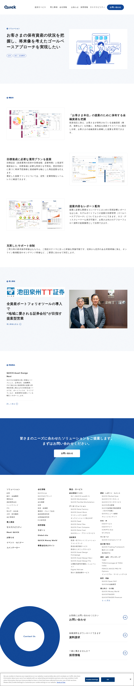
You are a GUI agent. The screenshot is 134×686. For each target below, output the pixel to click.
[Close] (130, 679)
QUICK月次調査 (108, 505)
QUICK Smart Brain (79, 512)
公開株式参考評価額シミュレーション (83, 565)
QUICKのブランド (45, 496)
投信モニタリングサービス (81, 549)
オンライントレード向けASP (82, 518)
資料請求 (85, 635)
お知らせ (74, 7)
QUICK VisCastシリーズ (111, 540)
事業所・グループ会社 (46, 511)
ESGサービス (107, 524)
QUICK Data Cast (78, 530)
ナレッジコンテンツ (109, 517)
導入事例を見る (12, 324)
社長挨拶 (41, 499)
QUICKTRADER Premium (112, 597)
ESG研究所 (42, 520)
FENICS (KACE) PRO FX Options (111, 570)
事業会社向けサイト (46, 545)
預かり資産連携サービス (80, 573)
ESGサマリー (107, 527)
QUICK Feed (76, 521)
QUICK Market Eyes (110, 496)
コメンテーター (13, 547)
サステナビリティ (97, 7)
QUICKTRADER (108, 594)
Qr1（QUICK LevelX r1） (81, 496)
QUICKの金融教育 (109, 584)
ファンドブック (77, 543)
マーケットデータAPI (79, 515)
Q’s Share (106, 533)
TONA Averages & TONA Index (112, 564)
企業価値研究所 (44, 517)
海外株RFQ (106, 553)
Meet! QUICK (13, 532)
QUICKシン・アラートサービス (83, 533)
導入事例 (53, 7)
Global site (43, 535)
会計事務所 (11, 517)
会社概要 (41, 502)
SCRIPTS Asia (107, 530)
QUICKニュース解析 (110, 514)
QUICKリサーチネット (110, 499)
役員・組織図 (43, 508)
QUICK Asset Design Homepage (79, 553)
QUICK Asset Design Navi (81, 558)
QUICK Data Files (78, 524)
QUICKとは (42, 493)
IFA (8, 508)
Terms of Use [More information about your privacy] (61, 682)
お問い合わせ (115, 7)
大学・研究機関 (12, 514)
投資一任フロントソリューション (83, 540)
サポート (41, 530)
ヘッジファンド (12, 505)
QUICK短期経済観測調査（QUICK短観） (111, 509)
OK (108, 679)
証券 (8, 493)
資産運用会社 (12, 502)
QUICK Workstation (79, 499)
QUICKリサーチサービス (111, 502)
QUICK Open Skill (109, 581)
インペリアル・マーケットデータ (114, 574)
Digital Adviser (77, 569)
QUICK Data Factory (79, 509)
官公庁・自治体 (12, 511)
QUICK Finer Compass (80, 527)
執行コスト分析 (108, 550)
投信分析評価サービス (79, 546)
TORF (104, 560)
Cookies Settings (92, 679)
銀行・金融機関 (12, 496)
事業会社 (10, 499)
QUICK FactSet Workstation (82, 502)
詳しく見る (11, 404)
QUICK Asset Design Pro (81, 561)
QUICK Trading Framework (113, 547)
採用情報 (84, 7)
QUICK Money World (47, 540)
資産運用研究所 (44, 514)
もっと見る (106, 600)
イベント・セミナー (15, 542)
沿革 (39, 505)
